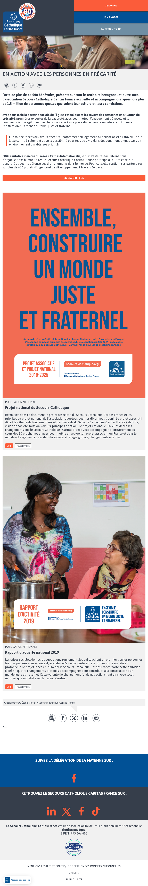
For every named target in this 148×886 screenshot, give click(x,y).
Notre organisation (6, 727)
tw (23, 85)
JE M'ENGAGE (111, 17)
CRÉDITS (74, 873)
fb (14, 85)
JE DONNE (111, 5)
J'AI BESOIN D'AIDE (111, 29)
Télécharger (23, 446)
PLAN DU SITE (74, 879)
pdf (6, 85)
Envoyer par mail (39, 85)
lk (31, 85)
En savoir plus (74, 177)
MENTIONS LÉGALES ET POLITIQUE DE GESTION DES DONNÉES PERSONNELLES (74, 866)
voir (9, 446)
